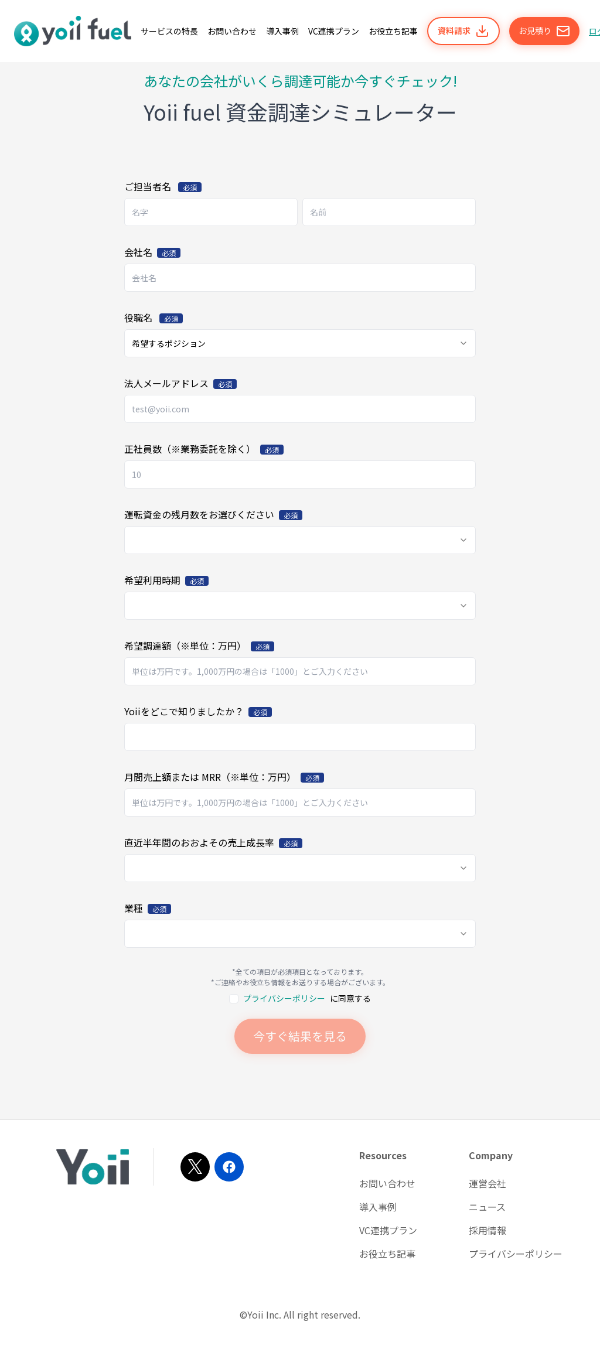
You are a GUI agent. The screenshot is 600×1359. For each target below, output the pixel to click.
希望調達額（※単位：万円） (199, 645)
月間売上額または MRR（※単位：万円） (224, 777)
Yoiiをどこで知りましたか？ (198, 711)
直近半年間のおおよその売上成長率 (213, 842)
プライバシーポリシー (284, 998)
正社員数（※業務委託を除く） (204, 449)
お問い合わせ (387, 1183)
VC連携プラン (388, 1230)
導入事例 (378, 1207)
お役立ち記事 (387, 1254)
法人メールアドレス (180, 383)
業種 (147, 908)
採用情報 (487, 1230)
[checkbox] (233, 998)
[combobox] (300, 343)
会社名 (152, 252)
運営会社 (487, 1183)
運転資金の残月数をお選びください (213, 514)
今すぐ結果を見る (300, 1035)
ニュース (487, 1207)
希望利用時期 (166, 580)
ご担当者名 (163, 186)
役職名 (153, 317)
